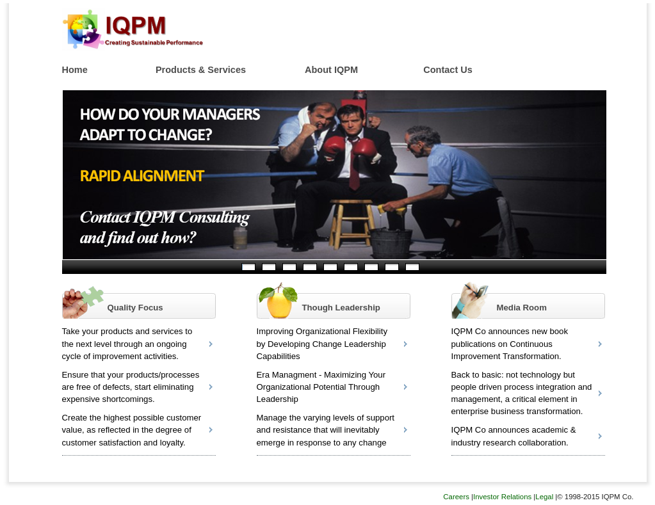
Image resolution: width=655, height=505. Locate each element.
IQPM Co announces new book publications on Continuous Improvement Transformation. (510, 343)
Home (75, 70)
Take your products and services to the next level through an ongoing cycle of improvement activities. (127, 343)
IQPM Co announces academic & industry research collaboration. (513, 436)
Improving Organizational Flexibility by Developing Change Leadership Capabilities (322, 343)
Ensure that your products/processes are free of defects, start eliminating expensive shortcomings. (131, 387)
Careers (456, 497)
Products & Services (201, 70)
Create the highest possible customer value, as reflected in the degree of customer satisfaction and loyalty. (132, 430)
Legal (544, 497)
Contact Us (448, 70)
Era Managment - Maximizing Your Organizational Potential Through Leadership (321, 387)
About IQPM (331, 70)
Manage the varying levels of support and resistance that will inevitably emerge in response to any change (326, 430)
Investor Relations (502, 497)
